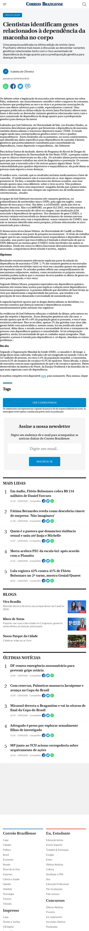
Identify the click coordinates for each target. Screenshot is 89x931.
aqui (43, 375)
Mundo (6, 864)
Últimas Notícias (54, 864)
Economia (8, 859)
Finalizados (52, 926)
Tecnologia (8, 894)
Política (7, 849)
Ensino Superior (54, 844)
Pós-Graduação (54, 889)
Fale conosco (52, 894)
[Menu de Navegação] (5, 4)
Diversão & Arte (11, 869)
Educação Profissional (57, 884)
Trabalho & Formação (57, 849)
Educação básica (54, 840)
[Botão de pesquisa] (84, 4)
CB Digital (8, 926)
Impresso (11, 910)
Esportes (7, 874)
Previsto (50, 912)
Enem (49, 859)
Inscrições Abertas (56, 921)
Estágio (50, 854)
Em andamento (54, 917)
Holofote (7, 889)
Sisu (48, 879)
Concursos (55, 900)
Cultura (50, 869)
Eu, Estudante (58, 833)
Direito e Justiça (11, 921)
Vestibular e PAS (54, 874)
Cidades (7, 844)
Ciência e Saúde (11, 879)
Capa (5, 840)
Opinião (7, 884)
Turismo (7, 898)
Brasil (6, 854)
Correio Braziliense (19, 833)
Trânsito (7, 903)
